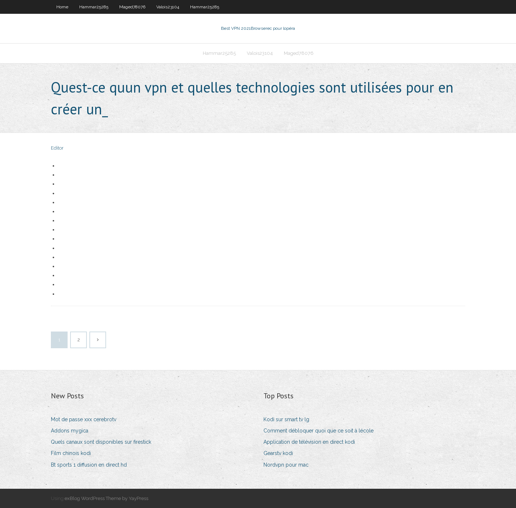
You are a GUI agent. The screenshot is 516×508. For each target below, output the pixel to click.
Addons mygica (69, 431)
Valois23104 (167, 6)
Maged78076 (132, 6)
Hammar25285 (93, 6)
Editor (57, 148)
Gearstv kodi (278, 453)
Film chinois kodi (71, 453)
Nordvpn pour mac (286, 465)
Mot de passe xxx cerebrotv (83, 419)
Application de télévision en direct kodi (309, 442)
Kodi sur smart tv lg (286, 419)
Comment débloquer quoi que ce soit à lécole (318, 431)
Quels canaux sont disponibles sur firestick (101, 442)
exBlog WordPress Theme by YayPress (106, 498)
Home (62, 6)
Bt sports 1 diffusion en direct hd (89, 465)
